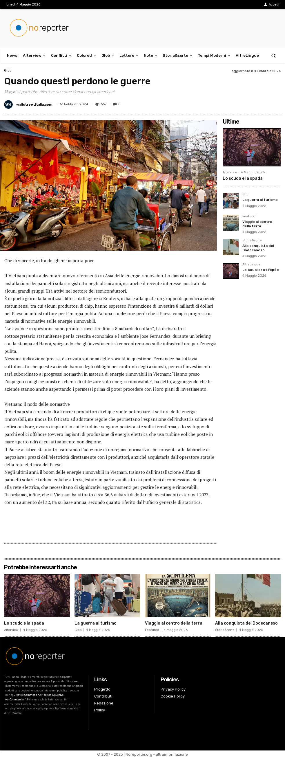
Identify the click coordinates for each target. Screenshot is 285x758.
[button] (273, 55)
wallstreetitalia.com (34, 104)
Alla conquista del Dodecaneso (258, 248)
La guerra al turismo (260, 200)
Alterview (230, 172)
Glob (8, 70)
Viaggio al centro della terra (257, 224)
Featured (249, 216)
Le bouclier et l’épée (260, 270)
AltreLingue (251, 264)
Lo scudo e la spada (243, 178)
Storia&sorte (252, 240)
